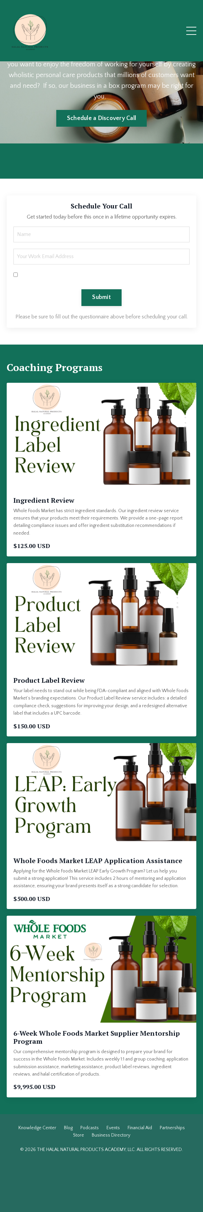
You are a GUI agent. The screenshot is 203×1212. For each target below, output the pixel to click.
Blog (68, 1128)
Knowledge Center (37, 1128)
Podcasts (89, 1128)
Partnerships (172, 1128)
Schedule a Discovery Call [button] (101, 118)
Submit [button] (101, 297)
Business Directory (111, 1135)
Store (78, 1135)
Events (113, 1128)
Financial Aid (140, 1128)
